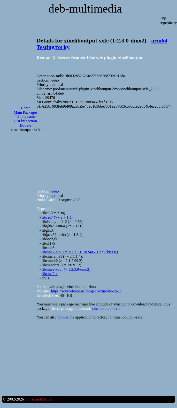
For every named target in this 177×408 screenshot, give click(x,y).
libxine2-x (50, 274)
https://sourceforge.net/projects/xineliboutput (86, 291)
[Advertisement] (25, 213)
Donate (25, 125)
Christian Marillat (38, 399)
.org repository (168, 20)
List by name (25, 117)
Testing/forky (53, 47)
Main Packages (25, 112)
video (54, 191)
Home (25, 108)
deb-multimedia (85, 8)
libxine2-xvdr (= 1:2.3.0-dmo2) (66, 269)
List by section (25, 121)
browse (63, 317)
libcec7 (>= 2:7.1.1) (57, 217)
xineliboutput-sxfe (106, 308)
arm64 (159, 40)
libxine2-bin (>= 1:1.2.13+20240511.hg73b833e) (80, 252)
